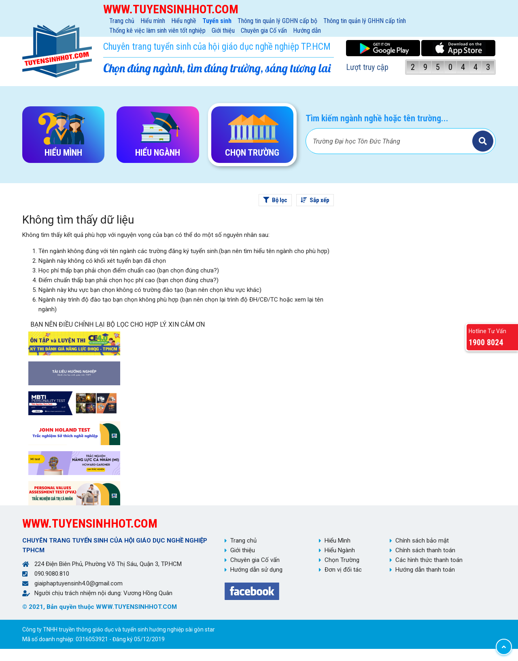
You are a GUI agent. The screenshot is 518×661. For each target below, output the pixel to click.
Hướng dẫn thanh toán (425, 569)
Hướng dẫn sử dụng (256, 569)
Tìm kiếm (482, 141)
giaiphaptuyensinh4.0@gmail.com (78, 583)
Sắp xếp (315, 200)
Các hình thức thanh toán (429, 560)
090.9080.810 (51, 573)
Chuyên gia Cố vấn (264, 30)
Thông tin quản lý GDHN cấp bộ (277, 21)
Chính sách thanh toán (425, 550)
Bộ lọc (275, 200)
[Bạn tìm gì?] (390, 141)
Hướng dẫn (307, 30)
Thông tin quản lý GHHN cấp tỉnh (364, 21)
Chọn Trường (342, 560)
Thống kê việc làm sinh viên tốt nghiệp (157, 30)
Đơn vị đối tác (343, 569)
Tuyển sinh (216, 21)
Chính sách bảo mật (422, 540)
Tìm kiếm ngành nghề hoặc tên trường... (377, 118)
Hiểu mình (152, 21)
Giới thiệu (223, 30)
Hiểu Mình (337, 540)
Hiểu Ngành (340, 550)
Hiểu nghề (183, 21)
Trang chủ (121, 21)
